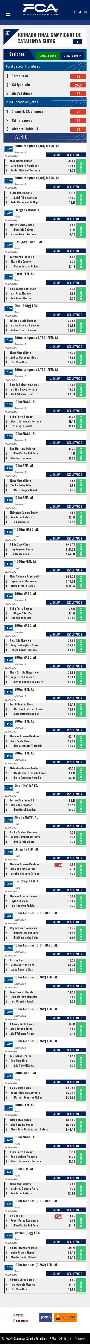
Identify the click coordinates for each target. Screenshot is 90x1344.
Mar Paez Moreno (20, 293)
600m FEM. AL (24, 1105)
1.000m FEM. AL (25, 561)
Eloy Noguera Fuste (21, 549)
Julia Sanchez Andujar (22, 905)
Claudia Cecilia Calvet (23, 1257)
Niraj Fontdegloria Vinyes (25, 645)
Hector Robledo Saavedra (25, 170)
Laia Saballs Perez (20, 1056)
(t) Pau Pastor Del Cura (24, 453)
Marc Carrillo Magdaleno (24, 672)
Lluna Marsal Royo (20, 352)
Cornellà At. (20, 75)
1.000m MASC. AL (26, 529)
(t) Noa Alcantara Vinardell (26, 746)
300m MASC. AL (25, 594)
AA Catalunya (22, 93)
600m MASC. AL (25, 1073)
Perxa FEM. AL (24, 274)
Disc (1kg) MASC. (26, 785)
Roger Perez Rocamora (23, 928)
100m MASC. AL (25, 402)
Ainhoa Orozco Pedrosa (24, 330)
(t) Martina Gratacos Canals (26, 709)
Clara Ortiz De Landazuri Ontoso (29, 1129)
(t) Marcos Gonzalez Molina (26, 1097)
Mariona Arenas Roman (23, 896)
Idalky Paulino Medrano (23, 832)
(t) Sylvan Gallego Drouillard (26, 682)
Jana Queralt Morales (22, 992)
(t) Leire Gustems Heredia (25, 777)
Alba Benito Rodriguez (23, 289)
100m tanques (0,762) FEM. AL (36, 977)
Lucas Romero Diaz (21, 969)
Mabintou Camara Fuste (24, 512)
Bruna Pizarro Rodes (22, 586)
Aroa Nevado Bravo (21, 1029)
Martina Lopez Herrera (23, 389)
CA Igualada (21, 84)
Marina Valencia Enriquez (24, 325)
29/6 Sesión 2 (72, 55)
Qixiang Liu (16, 960)
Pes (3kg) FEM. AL (27, 881)
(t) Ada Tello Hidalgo (22, 1065)
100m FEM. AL (24, 466)
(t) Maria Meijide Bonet (23, 490)
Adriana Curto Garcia (22, 869)
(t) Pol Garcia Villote (22, 842)
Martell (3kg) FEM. (27, 1233)
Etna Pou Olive (18, 362)
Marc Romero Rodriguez (24, 166)
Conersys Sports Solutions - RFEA (35, 1338)
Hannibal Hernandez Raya (25, 837)
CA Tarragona (22, 120)
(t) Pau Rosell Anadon (22, 809)
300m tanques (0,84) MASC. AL (36, 146)
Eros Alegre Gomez (21, 161)
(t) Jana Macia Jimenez (23, 321)
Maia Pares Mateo (20, 1120)
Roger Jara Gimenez (22, 677)
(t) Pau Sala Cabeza (21, 229)
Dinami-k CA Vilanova (27, 111)
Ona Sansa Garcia (20, 298)
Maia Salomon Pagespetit (25, 576)
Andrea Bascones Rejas (24, 357)
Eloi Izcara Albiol (19, 554)
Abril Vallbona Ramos (22, 394)
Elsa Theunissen (19, 522)
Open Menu (8, 15)
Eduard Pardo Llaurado (23, 650)
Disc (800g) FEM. (26, 306)
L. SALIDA (55, 155)
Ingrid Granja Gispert (22, 1252)
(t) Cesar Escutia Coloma (25, 266)
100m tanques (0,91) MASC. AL (36, 913)
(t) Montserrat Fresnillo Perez (28, 773)
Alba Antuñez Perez (21, 1125)
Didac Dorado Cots (21, 193)
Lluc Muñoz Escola (20, 618)
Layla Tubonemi (19, 901)
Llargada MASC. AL (27, 210)
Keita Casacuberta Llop (24, 202)
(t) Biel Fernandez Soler (24, 937)
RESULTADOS (74, 155)
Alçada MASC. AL (26, 817)
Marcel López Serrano (23, 234)
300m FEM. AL (24, 689)
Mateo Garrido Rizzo (22, 225)
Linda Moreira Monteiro (23, 997)
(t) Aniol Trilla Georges (23, 197)
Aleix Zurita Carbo (20, 1088)
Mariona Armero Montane (24, 736)
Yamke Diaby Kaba (20, 485)
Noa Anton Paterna (21, 517)
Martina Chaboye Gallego (24, 873)
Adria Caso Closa (20, 544)
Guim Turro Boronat (21, 417)
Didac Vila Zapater (21, 261)
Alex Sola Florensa (20, 458)
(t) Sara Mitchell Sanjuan (24, 714)
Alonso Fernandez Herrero (25, 421)
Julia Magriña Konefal (22, 1001)
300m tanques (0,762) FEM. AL (36, 338)
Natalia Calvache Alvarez (24, 384)
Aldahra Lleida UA (25, 128)
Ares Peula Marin (20, 741)
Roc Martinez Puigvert (23, 448)
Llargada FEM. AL (26, 849)
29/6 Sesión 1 (48, 55)
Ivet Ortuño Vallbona (21, 704)
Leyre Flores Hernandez (24, 581)
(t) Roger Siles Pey (21, 613)
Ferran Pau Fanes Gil (22, 257)
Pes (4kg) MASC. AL (28, 242)
